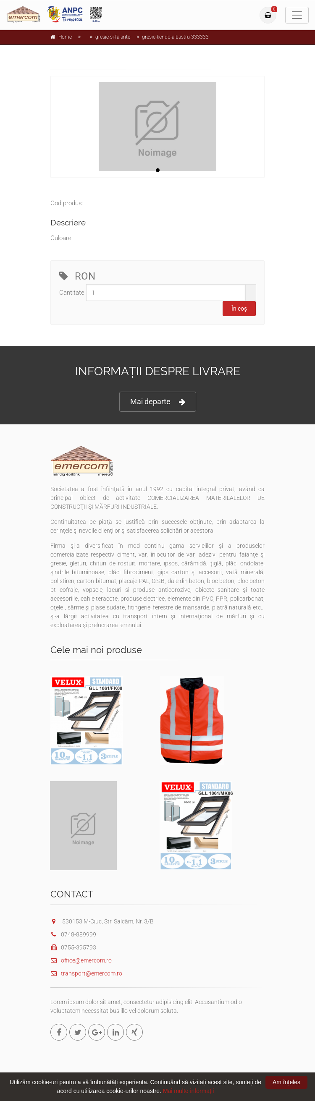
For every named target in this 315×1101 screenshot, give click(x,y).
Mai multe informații (188, 1091)
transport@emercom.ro (86, 973)
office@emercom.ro (81, 960)
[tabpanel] (157, 126)
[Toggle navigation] (297, 15)
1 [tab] (158, 170)
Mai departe (157, 402)
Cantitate (71, 292)
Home (65, 37)
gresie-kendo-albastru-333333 (175, 37)
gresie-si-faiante (112, 37)
